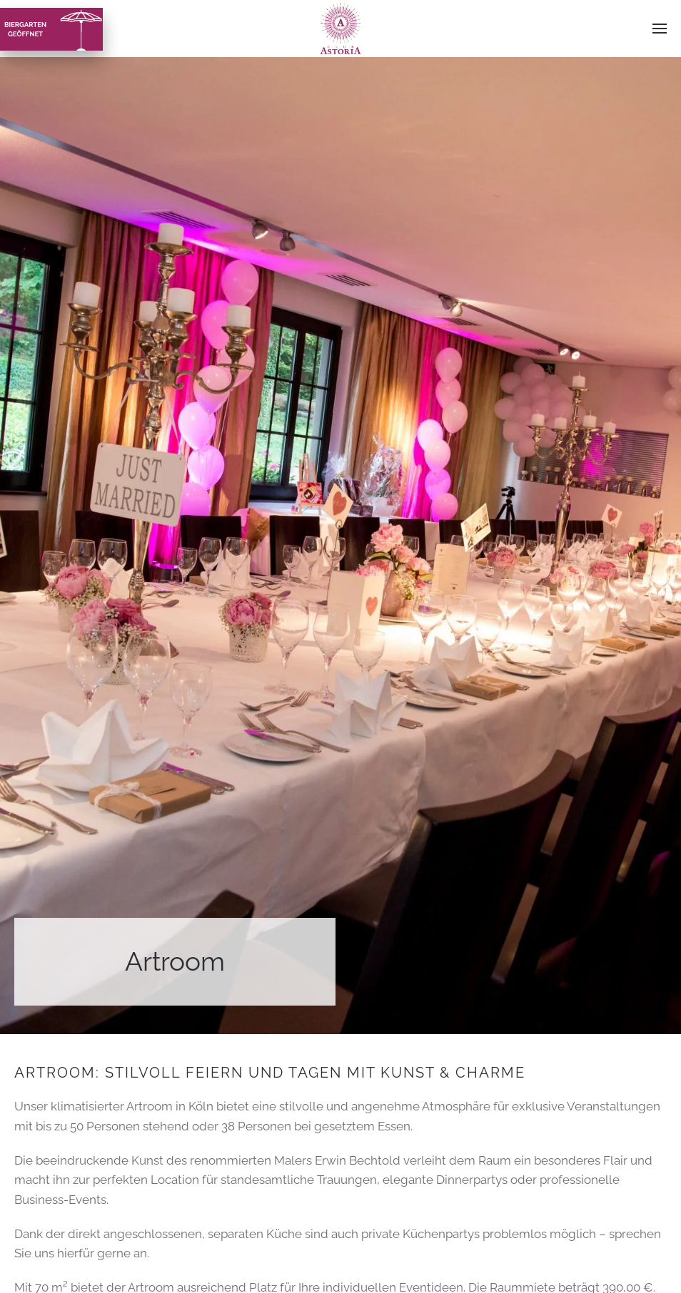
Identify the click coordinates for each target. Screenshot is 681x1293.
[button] (659, 28)
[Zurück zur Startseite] (341, 28)
